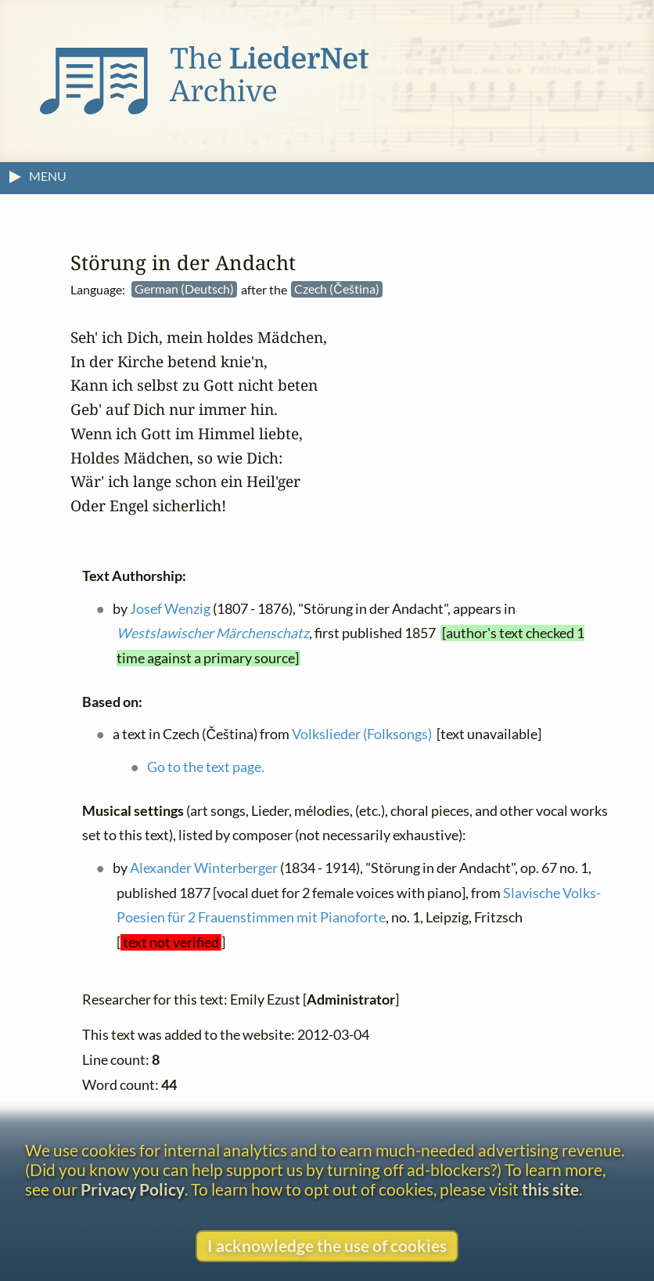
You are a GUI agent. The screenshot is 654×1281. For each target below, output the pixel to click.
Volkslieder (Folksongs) (362, 734)
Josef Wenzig (170, 608)
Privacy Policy (133, 1189)
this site (550, 1189)
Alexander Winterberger (204, 868)
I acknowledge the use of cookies (327, 1245)
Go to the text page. (205, 767)
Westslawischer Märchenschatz (213, 633)
